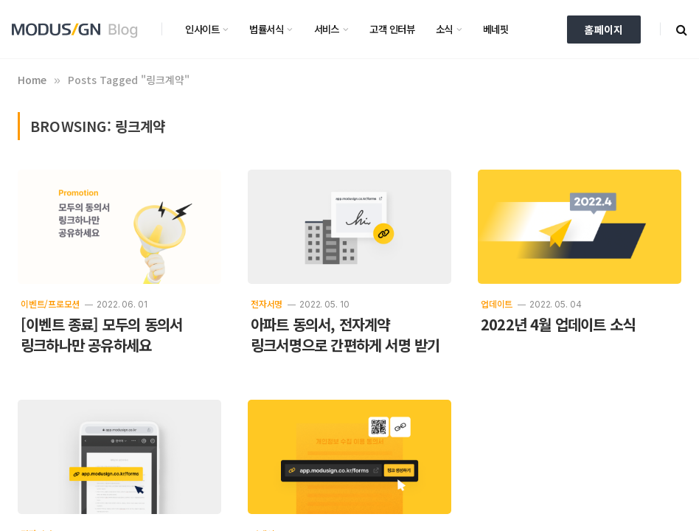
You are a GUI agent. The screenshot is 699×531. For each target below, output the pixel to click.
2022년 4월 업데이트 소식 (558, 324)
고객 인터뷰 (391, 28)
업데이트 (496, 303)
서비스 (326, 28)
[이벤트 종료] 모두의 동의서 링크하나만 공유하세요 (101, 334)
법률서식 (266, 28)
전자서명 (266, 303)
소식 (444, 28)
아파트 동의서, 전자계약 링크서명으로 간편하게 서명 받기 (345, 334)
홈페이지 (604, 29)
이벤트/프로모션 (50, 303)
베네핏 (495, 28)
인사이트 (202, 28)
